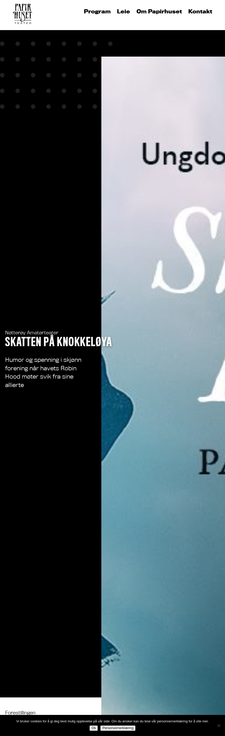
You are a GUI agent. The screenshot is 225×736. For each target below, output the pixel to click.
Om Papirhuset (159, 11)
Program (97, 11)
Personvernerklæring (117, 728)
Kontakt (200, 11)
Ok (94, 728)
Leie (123, 11)
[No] (218, 725)
